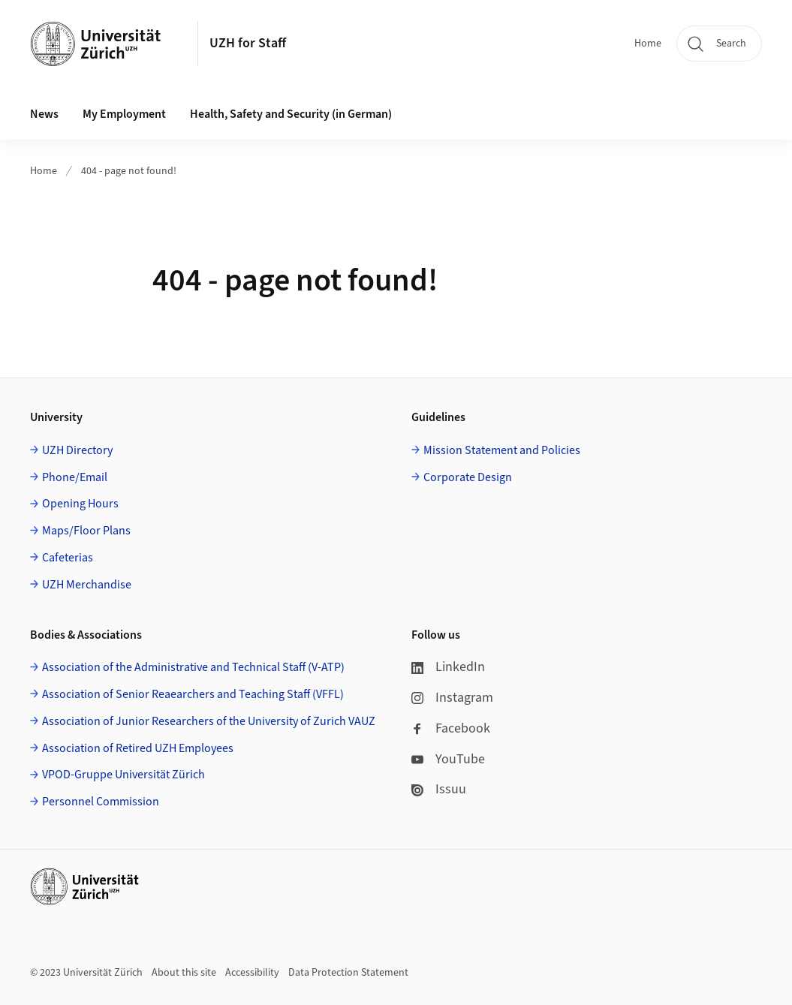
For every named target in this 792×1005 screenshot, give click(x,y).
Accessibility (252, 972)
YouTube (448, 759)
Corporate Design (467, 477)
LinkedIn (448, 666)
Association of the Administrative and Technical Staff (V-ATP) (193, 667)
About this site (184, 972)
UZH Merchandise (86, 584)
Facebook (450, 728)
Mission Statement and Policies (501, 450)
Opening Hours (80, 503)
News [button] (44, 114)
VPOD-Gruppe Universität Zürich (123, 774)
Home (647, 43)
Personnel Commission (100, 801)
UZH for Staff (247, 43)
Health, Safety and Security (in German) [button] (291, 114)
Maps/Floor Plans (86, 530)
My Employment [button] (124, 114)
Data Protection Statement (348, 972)
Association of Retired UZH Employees (137, 748)
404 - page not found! (128, 171)
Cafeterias (67, 557)
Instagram (452, 697)
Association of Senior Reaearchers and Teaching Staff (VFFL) (193, 694)
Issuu (438, 789)
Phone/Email (74, 477)
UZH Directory (77, 450)
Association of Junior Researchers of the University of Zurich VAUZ (208, 721)
